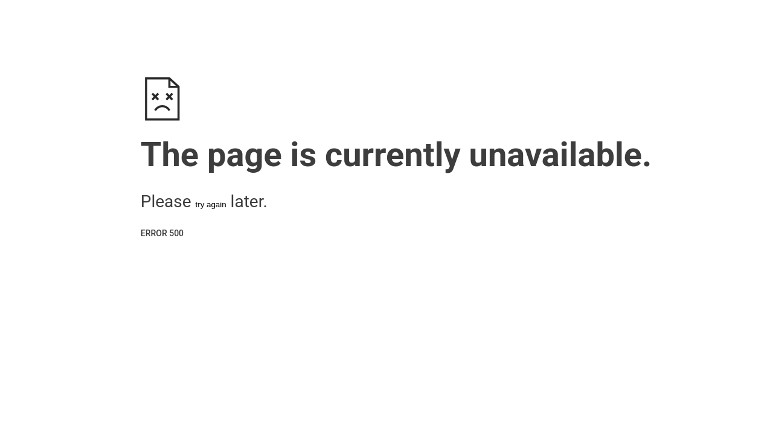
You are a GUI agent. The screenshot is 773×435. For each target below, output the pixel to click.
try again (211, 204)
